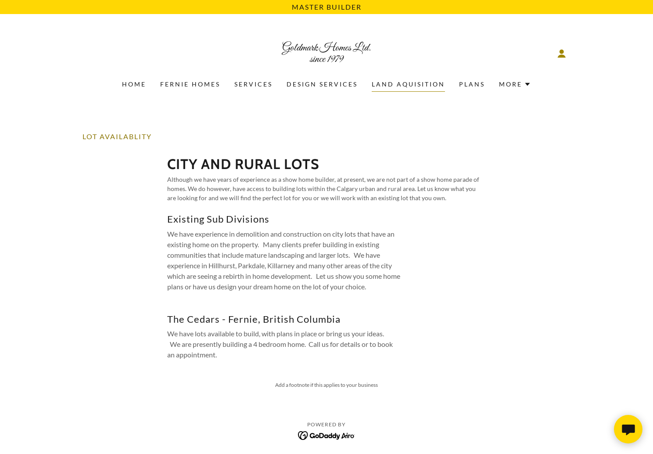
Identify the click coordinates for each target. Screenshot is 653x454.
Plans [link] (472, 84)
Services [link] (253, 84)
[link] (326, 59)
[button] (561, 53)
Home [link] (134, 84)
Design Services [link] (322, 84)
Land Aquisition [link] (408, 84)
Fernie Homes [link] (190, 84)
